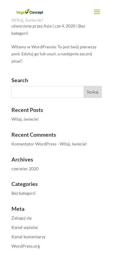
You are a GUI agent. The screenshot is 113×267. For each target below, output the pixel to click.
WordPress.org (25, 246)
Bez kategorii (23, 193)
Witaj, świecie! (25, 119)
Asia (47, 25)
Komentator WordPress (33, 143)
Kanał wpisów (24, 227)
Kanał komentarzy (28, 236)
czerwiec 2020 (25, 168)
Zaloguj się (21, 217)
